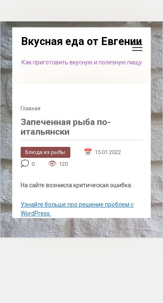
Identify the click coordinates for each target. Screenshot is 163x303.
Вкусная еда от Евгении (81, 41)
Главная (30, 109)
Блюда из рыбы (45, 152)
